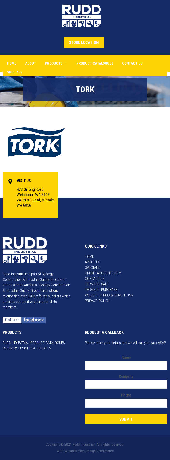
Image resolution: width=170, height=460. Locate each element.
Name (126, 357)
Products (56, 63)
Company (126, 376)
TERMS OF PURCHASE (101, 289)
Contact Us (132, 63)
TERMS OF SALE (96, 284)
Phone (126, 395)
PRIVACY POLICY (97, 300)
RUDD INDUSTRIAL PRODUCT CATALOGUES (34, 342)
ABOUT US (92, 262)
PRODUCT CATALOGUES (94, 63)
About (30, 63)
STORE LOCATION (84, 42)
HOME (89, 256)
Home (11, 63)
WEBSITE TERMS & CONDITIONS (109, 295)
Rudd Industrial (85, 16)
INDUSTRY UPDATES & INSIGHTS (27, 348)
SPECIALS (92, 267)
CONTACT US (94, 278)
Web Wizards (66, 451)
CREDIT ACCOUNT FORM (103, 273)
